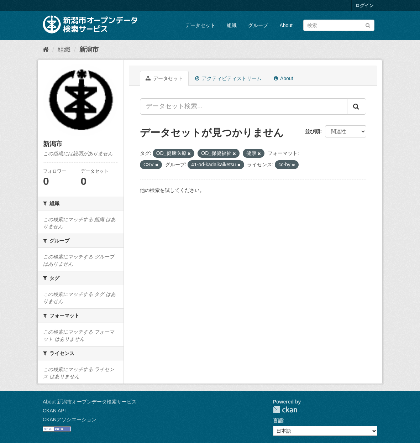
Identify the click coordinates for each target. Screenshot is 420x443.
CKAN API (54, 410)
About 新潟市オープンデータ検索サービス (90, 402)
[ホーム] (46, 49)
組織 (232, 25)
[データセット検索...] (243, 106)
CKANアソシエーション (69, 419)
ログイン (364, 5)
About (286, 25)
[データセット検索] (338, 25)
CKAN (285, 409)
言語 (278, 420)
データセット (200, 25)
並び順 (312, 131)
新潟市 (89, 49)
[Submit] (368, 25)
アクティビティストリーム (228, 78)
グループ (258, 25)
